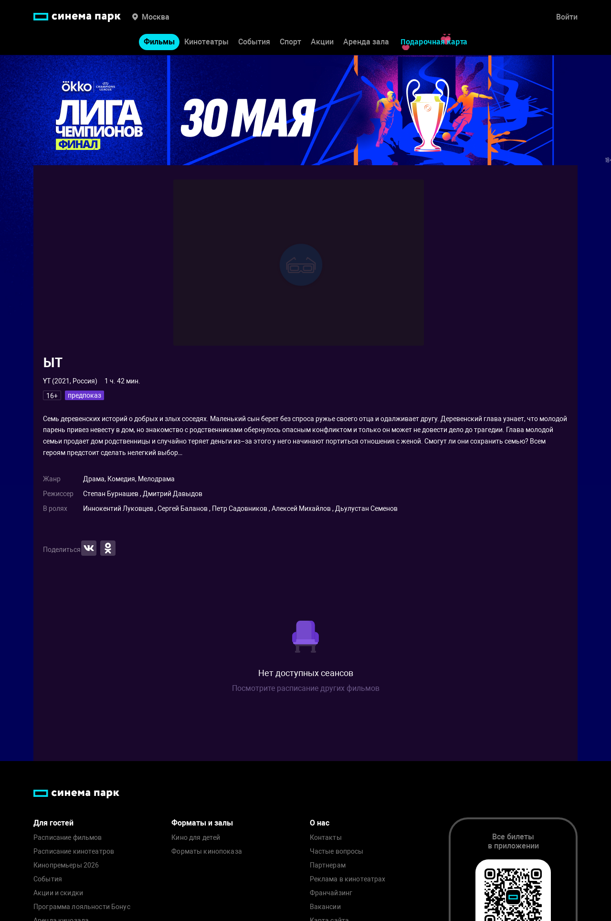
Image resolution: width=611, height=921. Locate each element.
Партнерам (328, 865)
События (254, 42)
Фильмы (159, 42)
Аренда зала (366, 42)
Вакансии (325, 906)
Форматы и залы (202, 822)
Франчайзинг (331, 893)
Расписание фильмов (67, 837)
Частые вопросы (337, 851)
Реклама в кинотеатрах (348, 879)
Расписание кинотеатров (73, 851)
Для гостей (53, 822)
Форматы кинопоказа (206, 851)
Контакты (326, 837)
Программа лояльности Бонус (81, 906)
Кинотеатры (206, 42)
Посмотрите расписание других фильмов (305, 688)
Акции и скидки (58, 893)
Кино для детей (195, 837)
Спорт (290, 42)
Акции (322, 42)
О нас (319, 822)
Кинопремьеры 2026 (66, 865)
